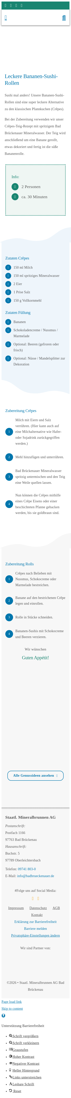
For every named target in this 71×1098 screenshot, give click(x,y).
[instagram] (11, 5)
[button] (3, 1015)
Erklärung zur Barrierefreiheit (35, 922)
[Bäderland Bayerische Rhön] (28, 955)
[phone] (21, 5)
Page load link (12, 1002)
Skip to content (12, 1009)
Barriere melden (35, 929)
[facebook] (5, 5)
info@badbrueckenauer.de (35, 876)
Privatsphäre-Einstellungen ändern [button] (35, 935)
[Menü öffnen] (12, 17)
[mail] (16, 5)
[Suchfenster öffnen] (64, 17)
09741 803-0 (27, 869)
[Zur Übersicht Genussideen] (35, 776)
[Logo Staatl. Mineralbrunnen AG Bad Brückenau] (34, 13)
